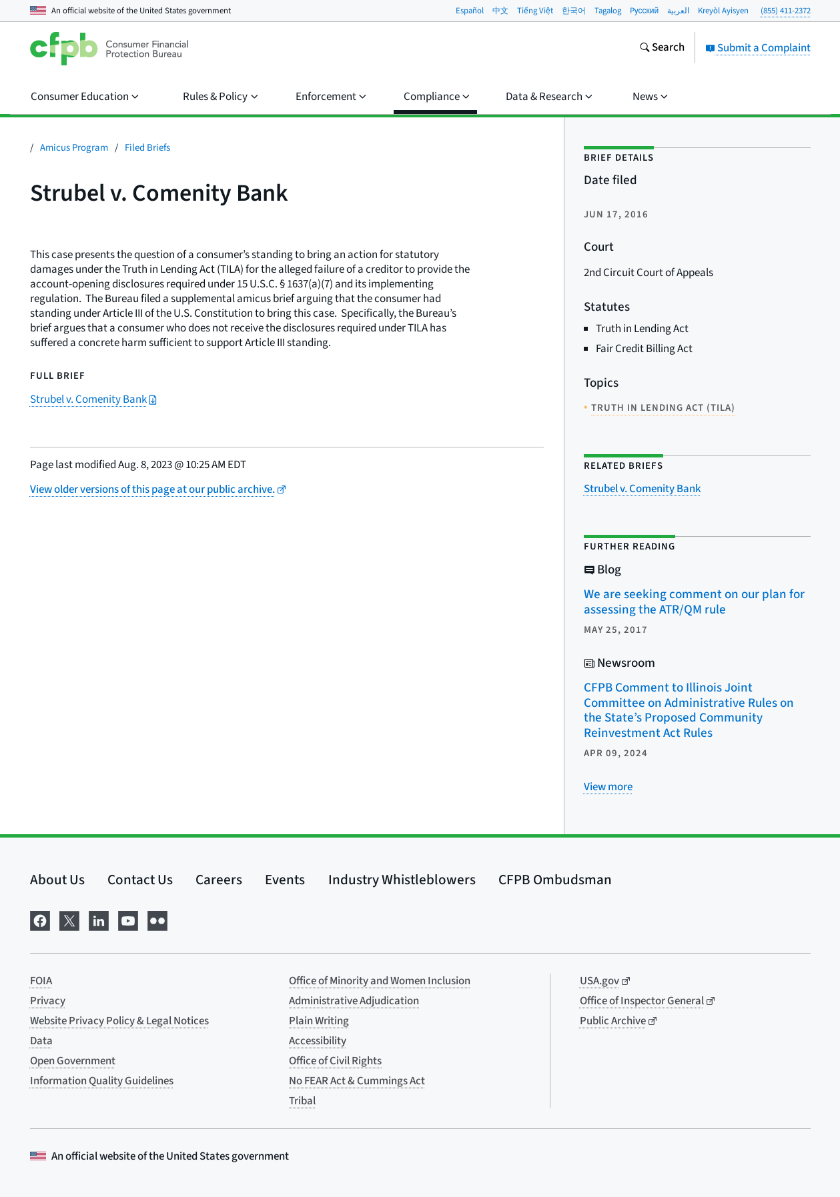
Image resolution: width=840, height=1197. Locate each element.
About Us (57, 880)
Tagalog (607, 11)
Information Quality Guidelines (101, 1081)
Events (285, 880)
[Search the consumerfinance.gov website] (662, 48)
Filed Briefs (147, 147)
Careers (218, 880)
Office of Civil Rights (335, 1061)
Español (470, 11)
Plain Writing (319, 1021)
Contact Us (140, 880)
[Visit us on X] (69, 920)
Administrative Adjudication (354, 1001)
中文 (500, 11)
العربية (678, 11)
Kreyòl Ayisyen (723, 11)
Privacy (47, 1001)
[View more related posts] (608, 787)
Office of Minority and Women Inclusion (379, 981)
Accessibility (317, 1041)
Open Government (72, 1061)
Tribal (302, 1101)
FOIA (41, 981)
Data (41, 1041)
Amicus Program (74, 147)
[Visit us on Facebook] (40, 920)
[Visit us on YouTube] (128, 920)
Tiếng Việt (535, 11)
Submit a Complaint (758, 48)
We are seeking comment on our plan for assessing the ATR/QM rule (694, 602)
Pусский (644, 11)
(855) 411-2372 (786, 11)
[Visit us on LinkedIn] (99, 920)
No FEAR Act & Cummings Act (357, 1081)
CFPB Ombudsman (555, 880)
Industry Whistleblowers (402, 880)
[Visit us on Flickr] (157, 920)
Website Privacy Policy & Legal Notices (119, 1021)
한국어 (574, 11)
